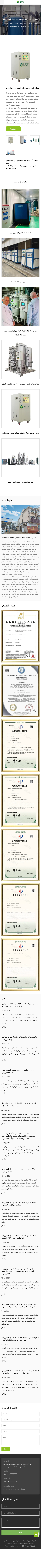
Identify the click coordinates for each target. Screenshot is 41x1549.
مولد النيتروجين (17, 23)
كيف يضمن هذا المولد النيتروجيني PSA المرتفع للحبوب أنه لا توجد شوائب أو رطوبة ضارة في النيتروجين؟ (18, 1271)
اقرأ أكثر (4, 1027)
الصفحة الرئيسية (33, 23)
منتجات (25, 23)
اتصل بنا (13, 129)
